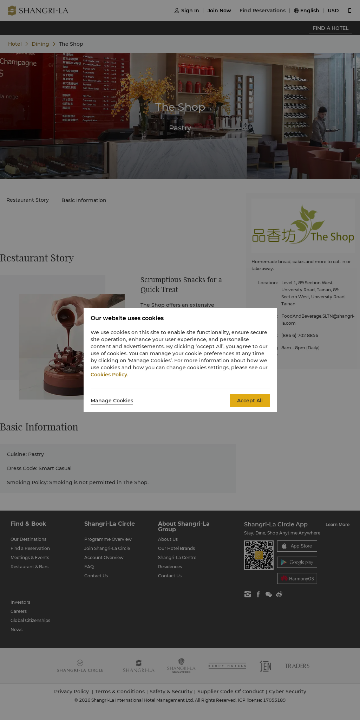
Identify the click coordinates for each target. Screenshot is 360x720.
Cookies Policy (109, 374)
